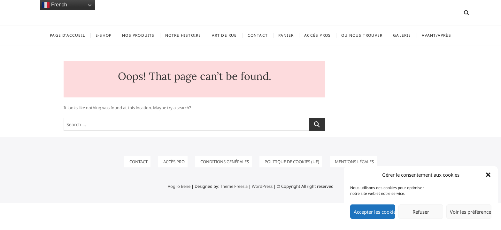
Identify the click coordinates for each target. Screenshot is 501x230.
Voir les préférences (470, 212)
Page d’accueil (67, 35)
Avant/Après (436, 35)
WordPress (262, 186)
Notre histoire (183, 35)
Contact (258, 35)
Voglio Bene (179, 186)
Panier (286, 35)
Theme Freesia (234, 186)
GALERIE (402, 35)
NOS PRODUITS (138, 35)
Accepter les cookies (374, 212)
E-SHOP (104, 35)
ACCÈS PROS (317, 35)
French (54, 5)
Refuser (420, 212)
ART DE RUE (224, 35)
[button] (488, 175)
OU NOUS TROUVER (361, 35)
